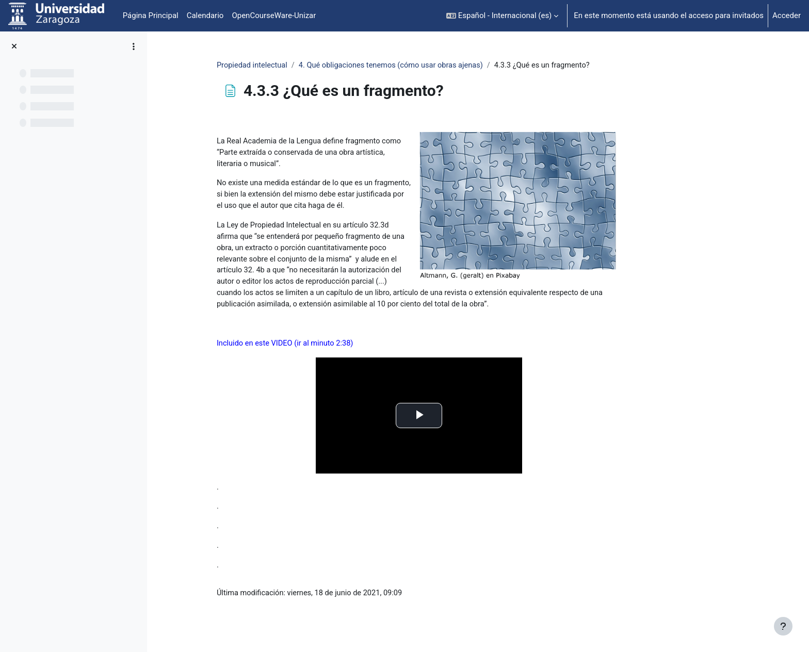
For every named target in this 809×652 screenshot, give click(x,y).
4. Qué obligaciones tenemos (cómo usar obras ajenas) (447, 65)
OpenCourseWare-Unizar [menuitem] (274, 15)
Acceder (786, 15)
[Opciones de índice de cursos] (133, 46)
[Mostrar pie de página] (783, 626)
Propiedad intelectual (304, 65)
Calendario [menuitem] (205, 15)
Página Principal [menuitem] (151, 15)
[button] (502, 15)
